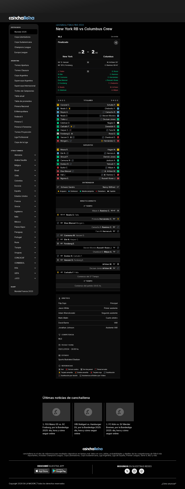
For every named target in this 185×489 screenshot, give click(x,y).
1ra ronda (114, 37)
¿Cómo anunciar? (169, 484)
